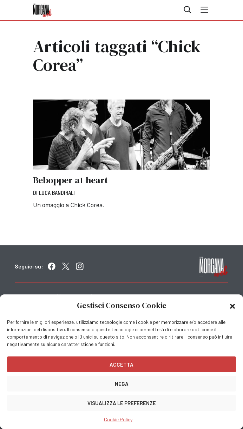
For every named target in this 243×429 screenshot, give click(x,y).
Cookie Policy (118, 419)
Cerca (187, 9)
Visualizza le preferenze (121, 403)
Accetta (121, 364)
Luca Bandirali (57, 192)
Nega (122, 384)
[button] (232, 305)
